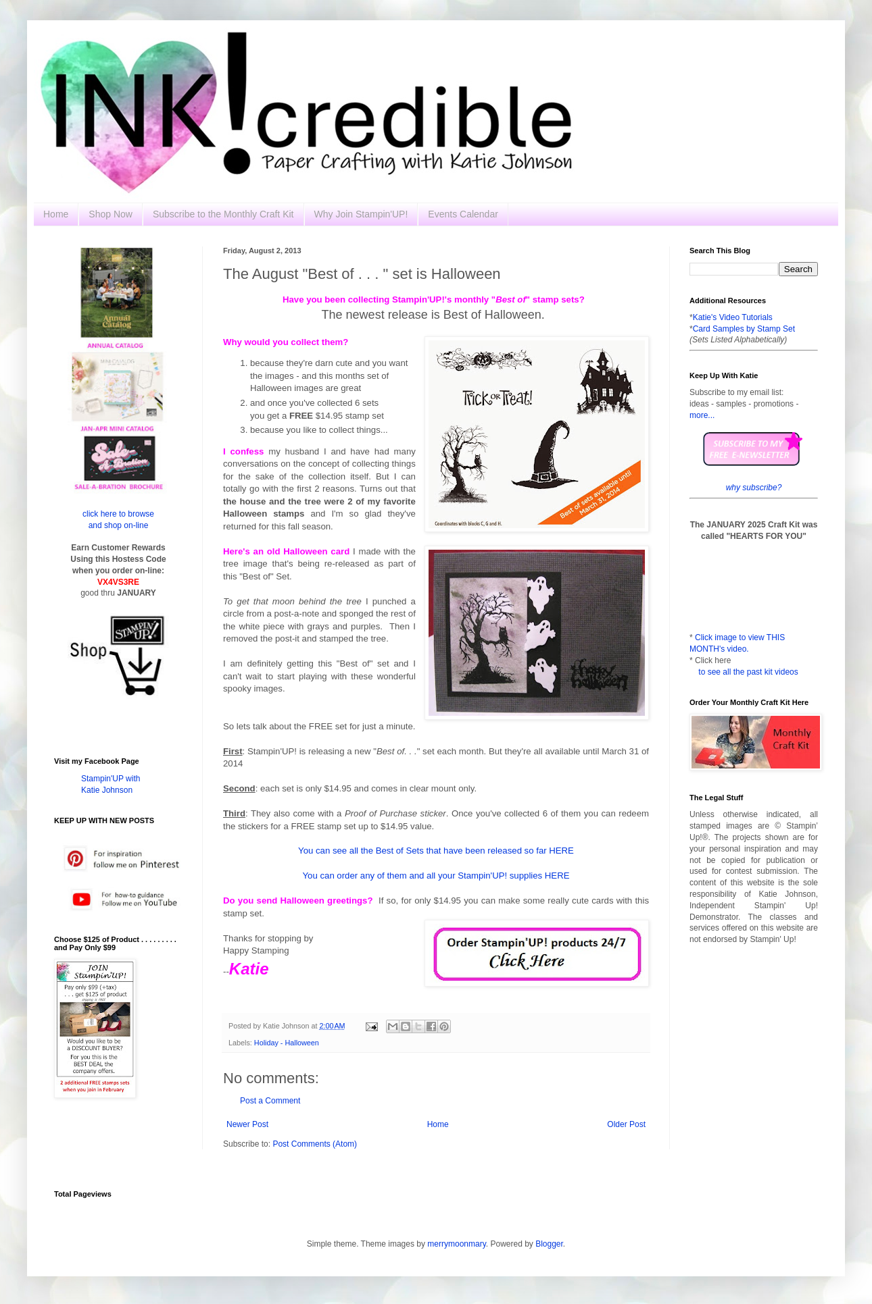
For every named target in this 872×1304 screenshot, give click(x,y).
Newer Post (247, 1124)
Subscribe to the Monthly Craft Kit (223, 214)
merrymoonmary (456, 1244)
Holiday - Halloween (286, 1043)
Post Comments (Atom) (314, 1144)
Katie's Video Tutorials (733, 317)
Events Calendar (463, 214)
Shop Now (110, 214)
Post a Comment (270, 1100)
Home (55, 214)
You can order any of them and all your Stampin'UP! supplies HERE (436, 875)
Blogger (549, 1244)
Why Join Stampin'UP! (361, 214)
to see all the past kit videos (748, 672)
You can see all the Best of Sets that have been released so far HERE (436, 850)
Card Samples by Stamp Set (744, 329)
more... (701, 415)
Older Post (626, 1124)
